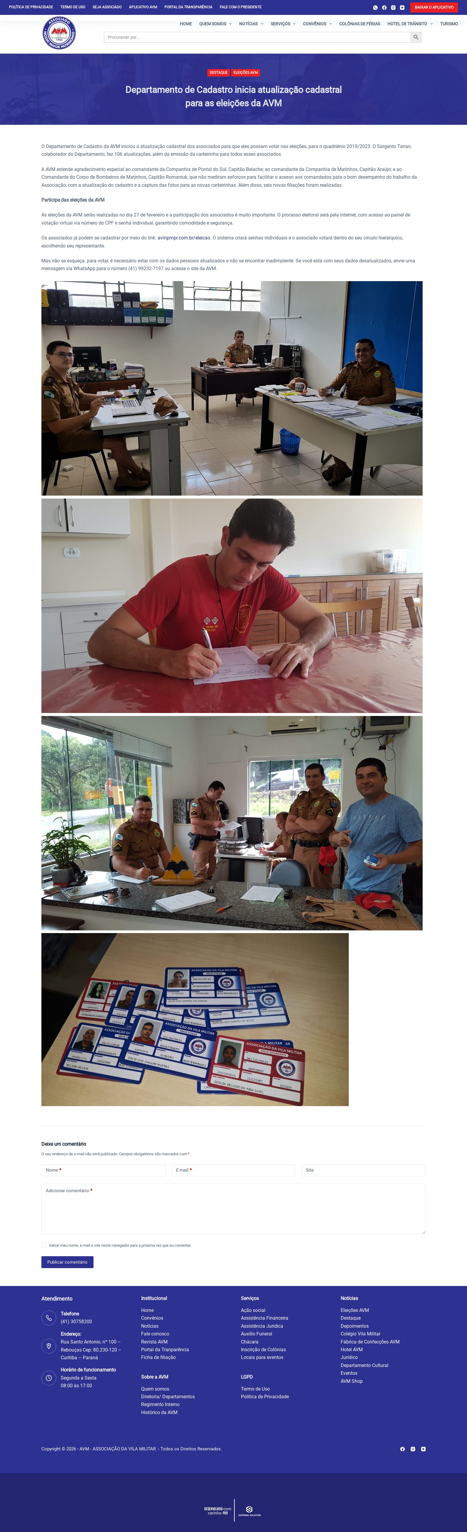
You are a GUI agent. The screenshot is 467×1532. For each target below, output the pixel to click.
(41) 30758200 (76, 1321)
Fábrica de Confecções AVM (370, 1342)
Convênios (318, 24)
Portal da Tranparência (165, 1349)
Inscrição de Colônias (263, 1349)
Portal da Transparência (188, 7)
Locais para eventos (262, 1357)
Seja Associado (107, 7)
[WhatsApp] (375, 7)
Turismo (449, 23)
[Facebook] (384, 7)
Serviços (284, 24)
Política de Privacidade (265, 1396)
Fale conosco (155, 1334)
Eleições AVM (246, 73)
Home (186, 23)
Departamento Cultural (364, 1365)
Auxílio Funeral (256, 1334)
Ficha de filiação (158, 1357)
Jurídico (349, 1357)
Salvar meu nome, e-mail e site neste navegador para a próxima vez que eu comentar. (120, 1245)
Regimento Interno (160, 1404)
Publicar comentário (67, 1262)
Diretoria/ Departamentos (168, 1396)
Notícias (252, 24)
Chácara (250, 1342)
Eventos (349, 1373)
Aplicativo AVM (143, 7)
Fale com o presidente (240, 7)
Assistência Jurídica (262, 1326)
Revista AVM (154, 1342)
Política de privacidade (31, 7)
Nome (53, 1170)
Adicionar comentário (69, 1191)
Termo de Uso (72, 7)
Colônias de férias (359, 23)
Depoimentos (355, 1326)
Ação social (253, 1310)
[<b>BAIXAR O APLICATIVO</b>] (434, 7)
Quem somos (216, 24)
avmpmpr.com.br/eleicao (184, 238)
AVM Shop (352, 1381)
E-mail (184, 1170)
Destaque (219, 73)
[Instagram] (393, 7)
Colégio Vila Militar (360, 1334)
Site (310, 1170)
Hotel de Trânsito (411, 24)
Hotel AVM (352, 1349)
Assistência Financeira (264, 1318)
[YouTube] (402, 7)
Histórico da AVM (159, 1412)
